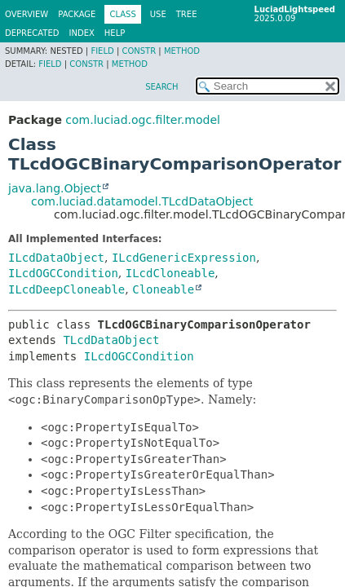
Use (158, 14)
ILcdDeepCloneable (66, 289)
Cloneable (163, 289)
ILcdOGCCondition (63, 273)
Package (76, 14)
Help (114, 33)
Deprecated (32, 33)
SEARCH (161, 86)
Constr (139, 50)
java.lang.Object (54, 188)
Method (182, 50)
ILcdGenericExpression (184, 257)
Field (102, 50)
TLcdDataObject (111, 339)
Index (82, 33)
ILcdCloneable (170, 273)
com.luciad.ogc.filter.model (142, 119)
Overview (26, 14)
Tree (186, 14)
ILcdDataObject (56, 257)
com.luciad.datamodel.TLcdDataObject (142, 201)
